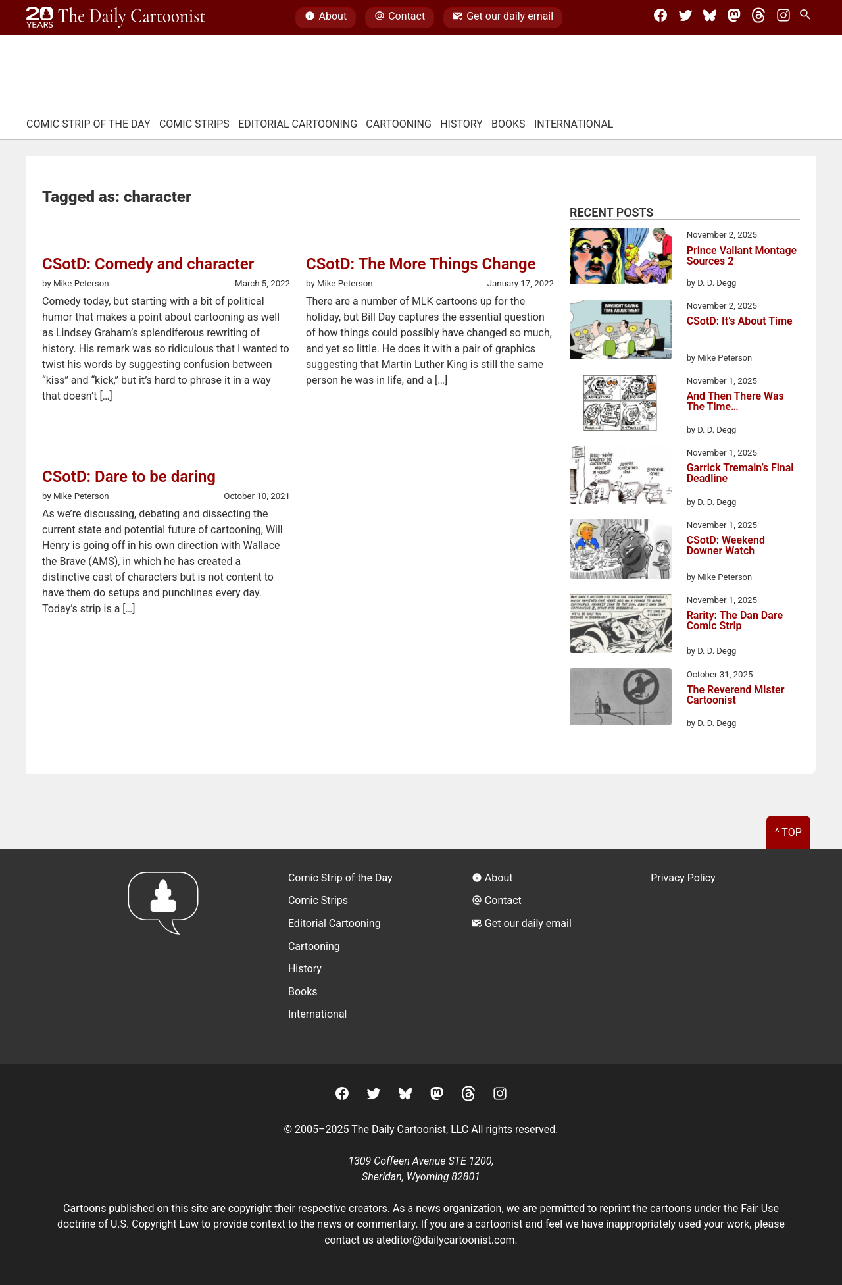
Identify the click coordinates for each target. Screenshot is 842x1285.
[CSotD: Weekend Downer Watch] (621, 551)
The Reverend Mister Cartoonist (736, 695)
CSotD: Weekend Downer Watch (726, 546)
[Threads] (758, 17)
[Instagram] (783, 17)
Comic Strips (194, 124)
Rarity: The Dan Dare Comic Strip (735, 621)
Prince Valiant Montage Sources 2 (742, 256)
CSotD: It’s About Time (740, 321)
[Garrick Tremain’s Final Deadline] (621, 477)
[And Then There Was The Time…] (621, 405)
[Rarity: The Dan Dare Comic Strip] (621, 626)
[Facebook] (660, 17)
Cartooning (399, 124)
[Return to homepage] (167, 956)
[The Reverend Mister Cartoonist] (621, 699)
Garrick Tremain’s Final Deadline (740, 474)
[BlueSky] (710, 17)
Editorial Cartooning (297, 124)
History (461, 124)
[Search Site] (808, 17)
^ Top (788, 832)
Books (508, 124)
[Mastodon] (734, 17)
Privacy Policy (683, 878)
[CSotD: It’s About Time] (621, 332)
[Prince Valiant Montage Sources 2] (621, 258)
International (574, 124)
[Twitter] (685, 17)
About (326, 18)
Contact (399, 18)
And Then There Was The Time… (735, 402)
